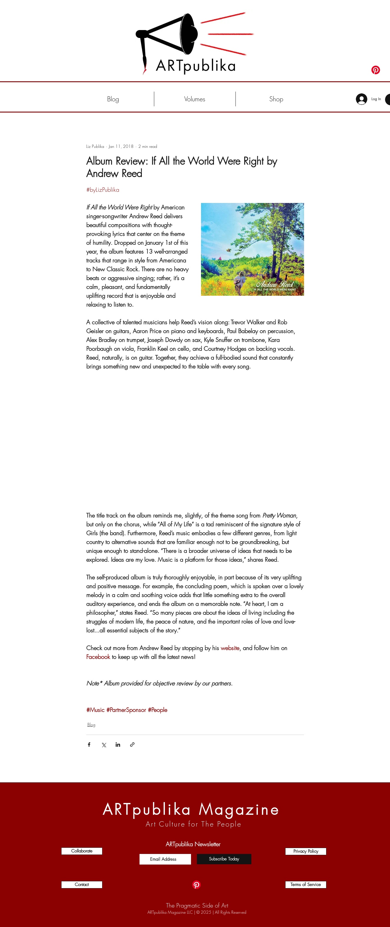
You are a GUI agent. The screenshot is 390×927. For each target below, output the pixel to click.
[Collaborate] (81, 851)
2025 (206, 912)
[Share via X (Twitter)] (103, 744)
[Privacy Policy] (305, 851)
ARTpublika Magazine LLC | (171, 912)
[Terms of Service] (305, 884)
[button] (194, 99)
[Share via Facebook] (89, 744)
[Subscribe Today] (224, 859)
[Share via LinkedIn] (118, 744)
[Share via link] (132, 744)
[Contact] (81, 884)
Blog (91, 724)
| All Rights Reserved (228, 912)
